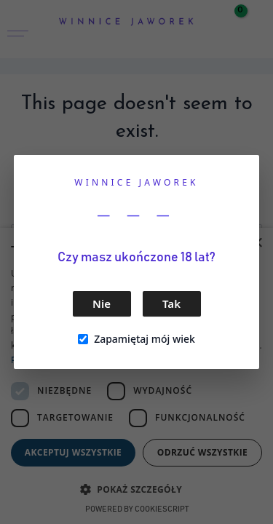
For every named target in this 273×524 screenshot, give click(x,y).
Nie (101, 303)
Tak (171, 303)
